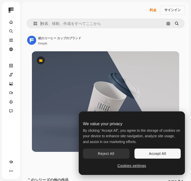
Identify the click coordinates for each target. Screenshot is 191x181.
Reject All (106, 154)
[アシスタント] (11, 111)
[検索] (11, 31)
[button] (33, 23)
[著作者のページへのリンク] (31, 40)
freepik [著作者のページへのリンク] (42, 43)
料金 (153, 10)
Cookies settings (132, 166)
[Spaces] (11, 75)
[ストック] (11, 40)
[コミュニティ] (11, 49)
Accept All (157, 154)
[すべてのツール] (11, 66)
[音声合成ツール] (11, 102)
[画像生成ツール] (11, 84)
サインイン (172, 10)
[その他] (11, 171)
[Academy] (11, 162)
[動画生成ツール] (11, 93)
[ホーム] (11, 22)
